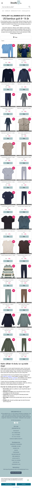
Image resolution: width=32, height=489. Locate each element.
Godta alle (24, 484)
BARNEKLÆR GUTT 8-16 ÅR (15, 10)
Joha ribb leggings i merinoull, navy (24, 206)
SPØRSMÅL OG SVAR (16, 446)
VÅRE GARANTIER (16, 456)
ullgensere (5, 376)
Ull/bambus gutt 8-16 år (25, 10)
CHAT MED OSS (16, 462)
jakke (14, 379)
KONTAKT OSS (16, 448)
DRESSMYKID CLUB (16, 464)
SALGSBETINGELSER (16, 454)
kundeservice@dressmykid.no (16, 438)
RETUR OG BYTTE (16, 458)
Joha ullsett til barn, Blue (8, 59)
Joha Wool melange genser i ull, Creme (8, 255)
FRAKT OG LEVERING (16, 460)
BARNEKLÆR (7, 10)
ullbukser (10, 376)
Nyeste (3, 40)
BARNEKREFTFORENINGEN (16, 444)
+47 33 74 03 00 (16, 436)
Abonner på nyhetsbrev (16, 472)
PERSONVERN (16, 452)
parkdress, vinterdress (13, 377)
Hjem (3, 10)
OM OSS (16, 450)
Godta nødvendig (8, 484)
